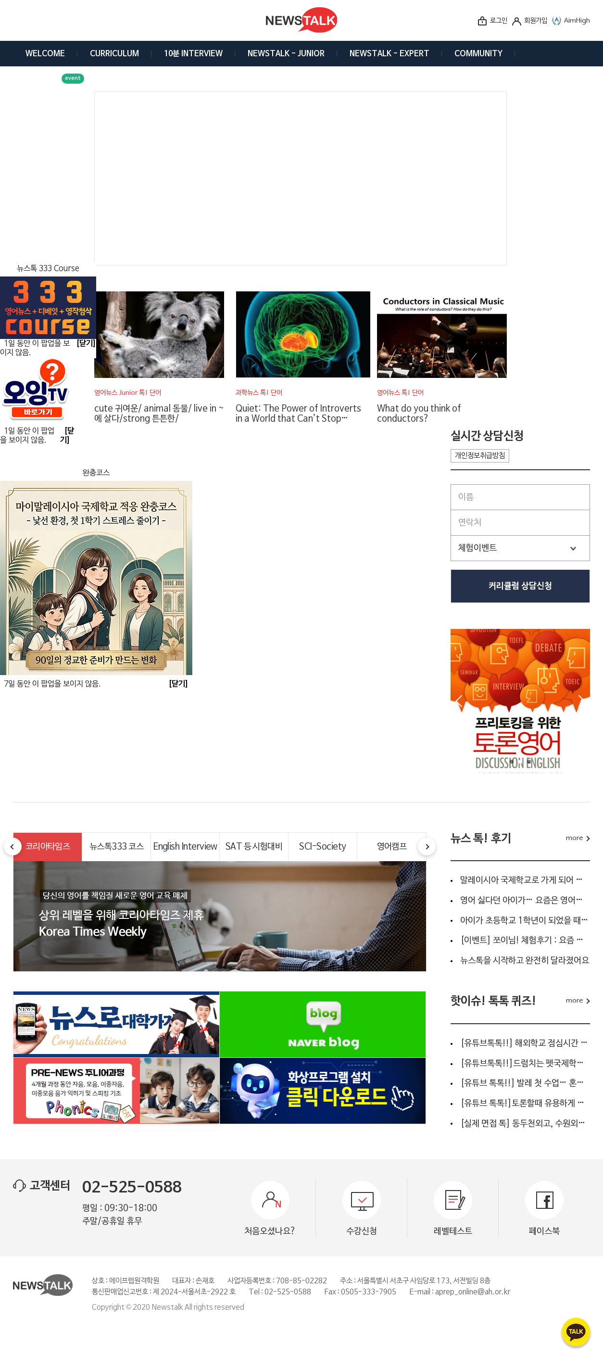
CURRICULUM (114, 54)
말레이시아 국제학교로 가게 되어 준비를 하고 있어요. (525, 880)
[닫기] (178, 684)
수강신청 (361, 1231)
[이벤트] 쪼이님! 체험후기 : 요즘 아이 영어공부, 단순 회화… (525, 940)
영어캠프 (392, 847)
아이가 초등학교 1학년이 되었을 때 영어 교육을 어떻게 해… (525, 921)
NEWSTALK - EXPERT (389, 54)
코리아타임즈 (47, 847)
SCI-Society (322, 847)
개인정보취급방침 (480, 456)
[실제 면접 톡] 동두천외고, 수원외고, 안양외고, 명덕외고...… (525, 1124)
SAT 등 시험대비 (254, 847)
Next (581, 701)
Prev (458, 701)
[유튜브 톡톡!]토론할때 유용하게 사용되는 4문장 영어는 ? (525, 1103)
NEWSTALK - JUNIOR (286, 54)
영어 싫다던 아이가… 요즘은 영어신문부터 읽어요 (525, 900)
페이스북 (544, 1231)
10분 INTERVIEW (193, 54)
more (574, 838)
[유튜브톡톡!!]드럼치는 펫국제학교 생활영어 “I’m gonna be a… (525, 1063)
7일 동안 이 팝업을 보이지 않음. (52, 684)
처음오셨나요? (270, 1231)
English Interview (185, 847)
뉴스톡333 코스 (116, 847)
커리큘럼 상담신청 (520, 586)
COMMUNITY (478, 54)
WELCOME (45, 54)
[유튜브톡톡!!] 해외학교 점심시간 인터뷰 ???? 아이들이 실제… (525, 1043)
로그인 (498, 21)
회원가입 (535, 21)
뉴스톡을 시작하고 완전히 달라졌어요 (524, 961)
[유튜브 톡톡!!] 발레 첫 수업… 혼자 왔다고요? (525, 1083)
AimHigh (577, 21)
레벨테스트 (453, 1231)
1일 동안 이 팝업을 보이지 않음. (27, 436)
